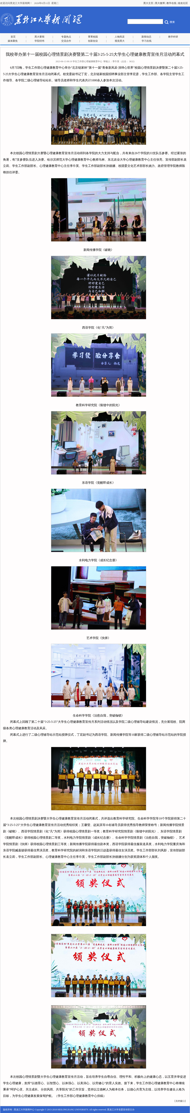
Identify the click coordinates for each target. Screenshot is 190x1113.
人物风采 (120, 36)
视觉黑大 (120, 40)
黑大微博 (160, 3)
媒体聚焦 (13, 40)
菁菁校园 (93, 36)
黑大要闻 (39, 36)
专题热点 (66, 36)
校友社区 (183, 3)
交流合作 (66, 40)
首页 (13, 36)
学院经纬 (39, 40)
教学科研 (173, 36)
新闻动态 (146, 36)
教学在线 (171, 3)
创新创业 (93, 40)
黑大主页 (148, 3)
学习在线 (147, 40)
